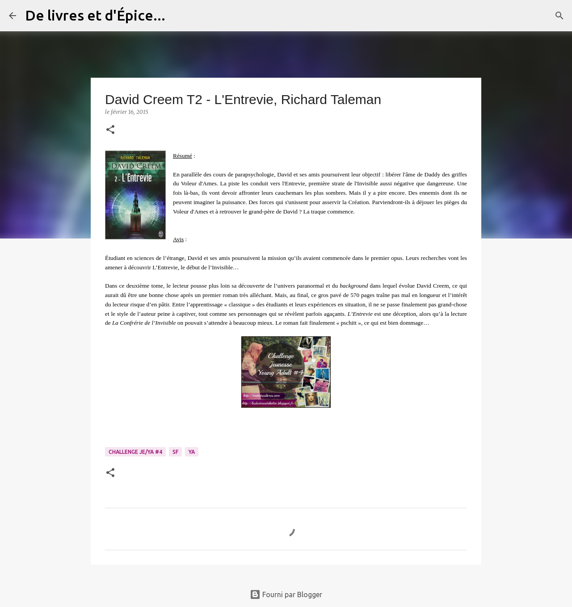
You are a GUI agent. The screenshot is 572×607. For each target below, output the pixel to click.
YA (192, 452)
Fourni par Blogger (286, 594)
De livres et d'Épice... (95, 15)
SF (175, 452)
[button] (110, 130)
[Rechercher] (177, 15)
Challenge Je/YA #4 (135, 452)
